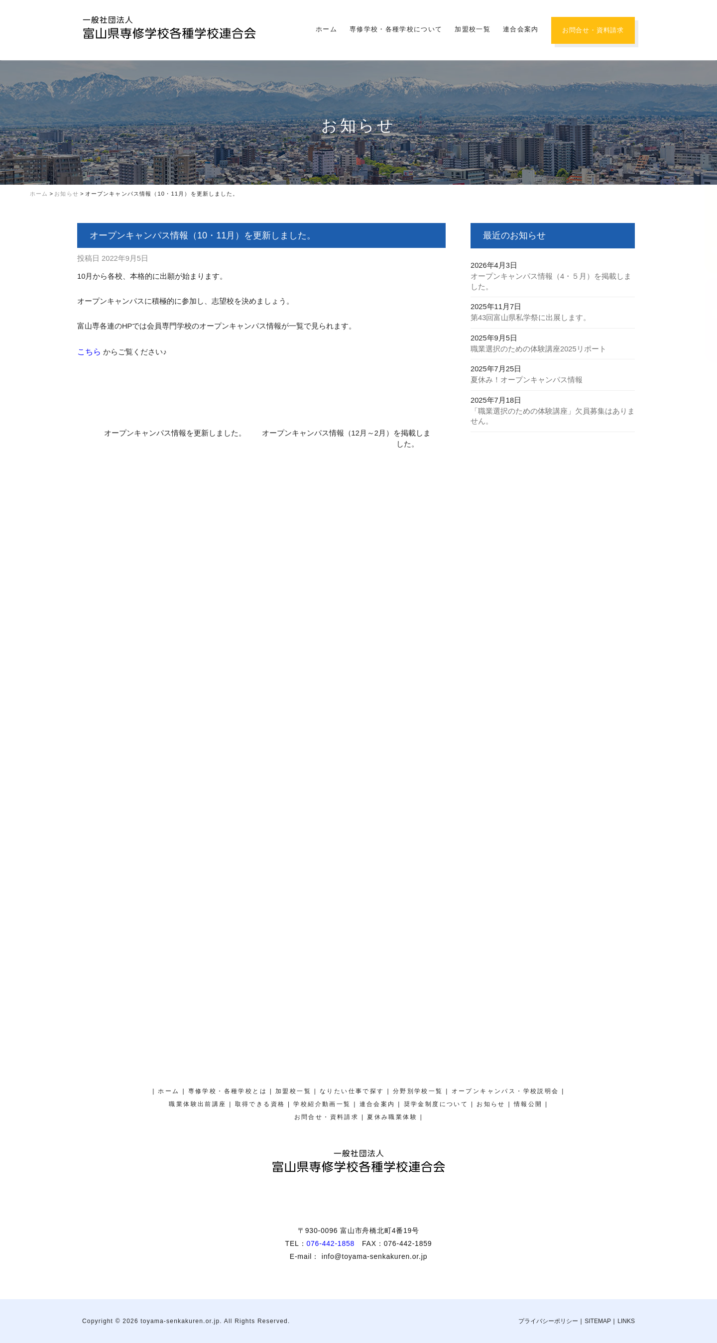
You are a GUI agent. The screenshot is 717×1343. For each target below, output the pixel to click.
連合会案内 (521, 29)
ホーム (326, 29)
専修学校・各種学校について (396, 29)
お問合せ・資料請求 (593, 30)
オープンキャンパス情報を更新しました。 (175, 433)
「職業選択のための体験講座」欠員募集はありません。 (553, 416)
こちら (90, 351)
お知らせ (491, 1104)
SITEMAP (598, 1321)
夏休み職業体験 (704, 107)
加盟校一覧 (472, 29)
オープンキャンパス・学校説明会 (704, 211)
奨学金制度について (704, 320)
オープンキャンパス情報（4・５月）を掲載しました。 (551, 281)
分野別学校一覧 (418, 1091)
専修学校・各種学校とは (227, 1091)
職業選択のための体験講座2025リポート (538, 349)
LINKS (626, 1321)
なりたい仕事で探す (352, 1091)
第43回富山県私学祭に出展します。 (531, 318)
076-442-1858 (330, 1243)
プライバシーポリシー (548, 1321)
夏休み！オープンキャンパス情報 (527, 380)
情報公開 (528, 1104)
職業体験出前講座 (197, 1104)
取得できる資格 (260, 1104)
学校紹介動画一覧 (322, 1104)
